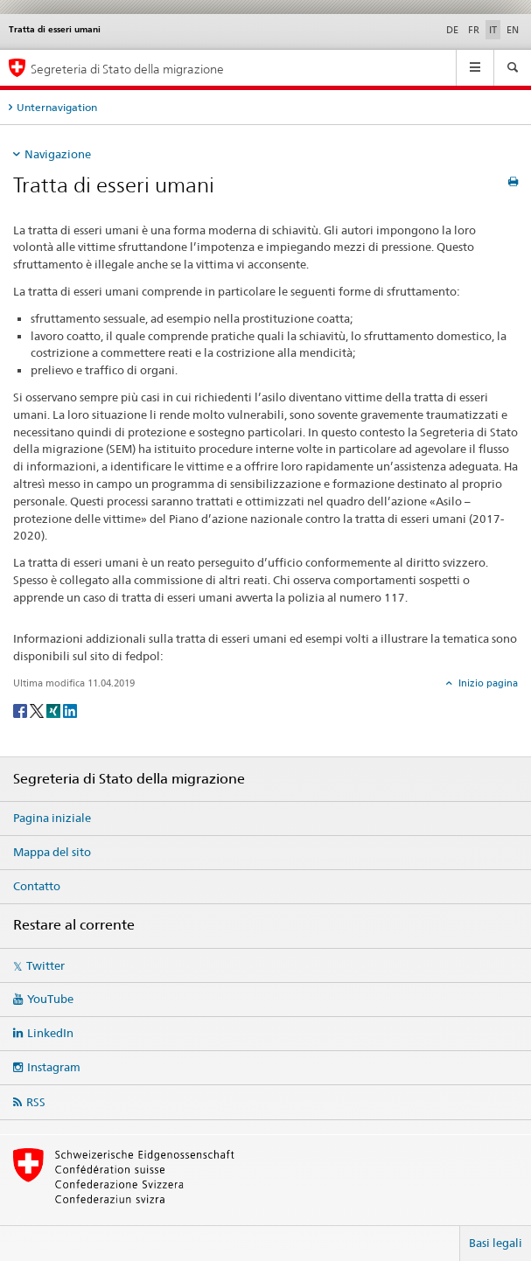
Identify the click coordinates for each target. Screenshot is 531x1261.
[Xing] (54, 709)
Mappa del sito (52, 852)
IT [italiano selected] (493, 30)
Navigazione (57, 154)
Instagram (53, 1067)
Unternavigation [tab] (57, 107)
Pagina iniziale (52, 818)
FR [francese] (473, 30)
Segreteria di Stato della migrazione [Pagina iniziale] (127, 68)
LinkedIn (50, 1033)
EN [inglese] (513, 30)
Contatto (36, 886)
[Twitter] (38, 709)
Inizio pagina (487, 683)
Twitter (45, 965)
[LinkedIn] (70, 709)
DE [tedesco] (452, 30)
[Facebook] (21, 709)
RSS (35, 1102)
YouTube (50, 999)
